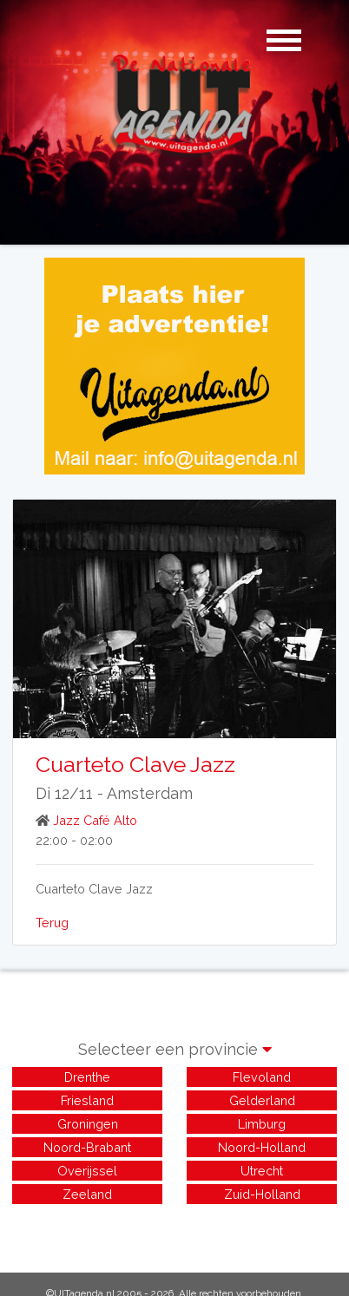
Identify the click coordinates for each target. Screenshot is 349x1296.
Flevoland (262, 1077)
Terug (52, 922)
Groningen (87, 1123)
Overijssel (87, 1170)
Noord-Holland (262, 1147)
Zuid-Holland (262, 1194)
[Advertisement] (174, 1229)
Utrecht (261, 1170)
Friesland (87, 1100)
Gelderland (262, 1100)
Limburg (262, 1123)
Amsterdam (150, 793)
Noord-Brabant (87, 1147)
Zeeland (87, 1194)
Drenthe (87, 1077)
